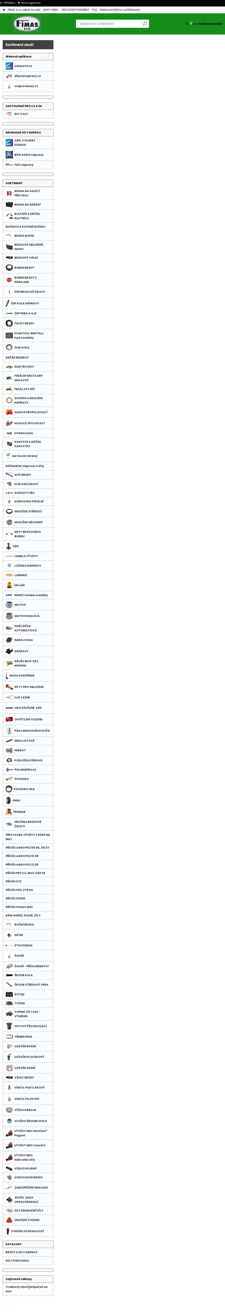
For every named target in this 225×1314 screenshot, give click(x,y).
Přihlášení (9, 3)
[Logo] (27, 24)
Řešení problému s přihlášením (120, 10)
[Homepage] (4, 9)
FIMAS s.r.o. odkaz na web (24, 10)
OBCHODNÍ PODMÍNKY (75, 10)
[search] (145, 25)
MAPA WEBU (50, 10)
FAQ (94, 10)
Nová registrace (31, 3)
